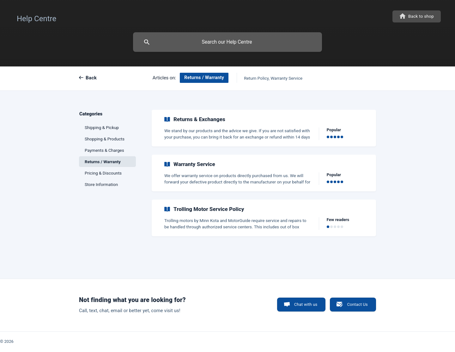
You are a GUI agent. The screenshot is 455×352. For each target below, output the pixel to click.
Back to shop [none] (421, 16)
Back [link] (91, 78)
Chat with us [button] (306, 304)
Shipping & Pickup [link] (102, 127)
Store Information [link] (101, 184)
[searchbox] (227, 42)
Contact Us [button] (357, 304)
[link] (264, 128)
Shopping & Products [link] (104, 138)
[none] (36, 17)
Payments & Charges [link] (104, 150)
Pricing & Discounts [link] (103, 173)
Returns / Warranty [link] (103, 161)
